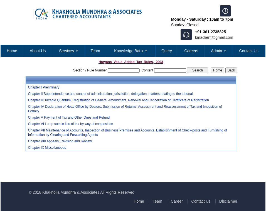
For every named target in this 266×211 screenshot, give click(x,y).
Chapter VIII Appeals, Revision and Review (60, 141)
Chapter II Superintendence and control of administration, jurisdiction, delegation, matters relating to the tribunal (110, 94)
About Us (38, 51)
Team (95, 51)
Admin (218, 51)
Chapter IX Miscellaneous (47, 148)
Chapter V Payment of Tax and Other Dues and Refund (69, 117)
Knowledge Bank (130, 51)
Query (166, 51)
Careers (191, 51)
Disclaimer (228, 201)
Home (12, 51)
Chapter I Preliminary (44, 87)
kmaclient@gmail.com (214, 37)
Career (177, 201)
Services (68, 51)
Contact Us (248, 51)
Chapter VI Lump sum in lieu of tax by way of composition (70, 124)
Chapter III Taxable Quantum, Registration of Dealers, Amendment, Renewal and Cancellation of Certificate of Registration (118, 100)
